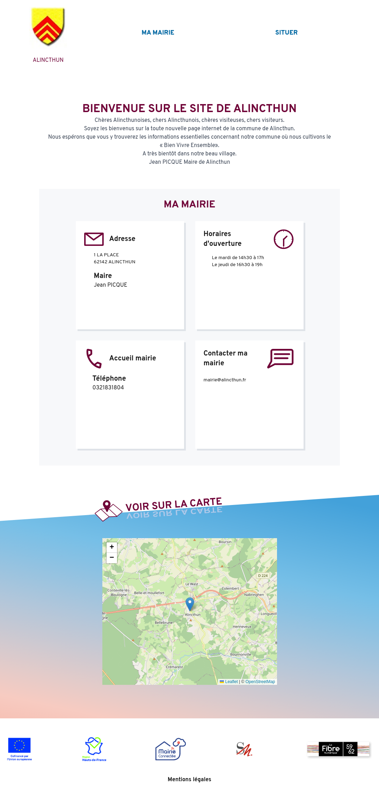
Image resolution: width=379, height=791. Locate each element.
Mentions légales (189, 779)
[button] (189, 604)
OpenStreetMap (260, 681)
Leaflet (229, 681)
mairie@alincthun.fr (225, 380)
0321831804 (108, 387)
